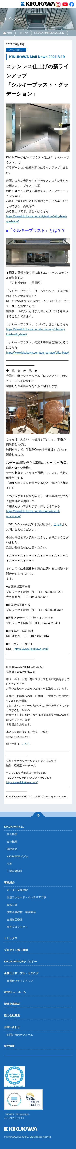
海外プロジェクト (17, 926)
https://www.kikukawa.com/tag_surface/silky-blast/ (37, 352)
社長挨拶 (12, 834)
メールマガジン (16, 50)
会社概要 (12, 841)
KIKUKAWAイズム (17, 856)
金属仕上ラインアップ (20, 980)
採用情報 (9, 1046)
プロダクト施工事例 (16, 950)
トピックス (23, 33)
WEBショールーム (15, 992)
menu (4, 4)
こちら (58, 524)
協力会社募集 (12, 1015)
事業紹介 (9, 882)
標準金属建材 (12, 1003)
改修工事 (12, 904)
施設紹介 (12, 848)
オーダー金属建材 (17, 890)
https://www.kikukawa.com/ (31, 649)
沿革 (9, 863)
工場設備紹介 (14, 871)
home (9, 33)
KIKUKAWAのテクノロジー (20, 961)
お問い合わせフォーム (20, 1034)
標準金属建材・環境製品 (21, 912)
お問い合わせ (12, 1027)
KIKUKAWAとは (14, 826)
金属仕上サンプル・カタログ (21, 973)
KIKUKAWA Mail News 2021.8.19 (49, 33)
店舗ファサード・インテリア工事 (26, 897)
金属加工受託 (14, 919)
